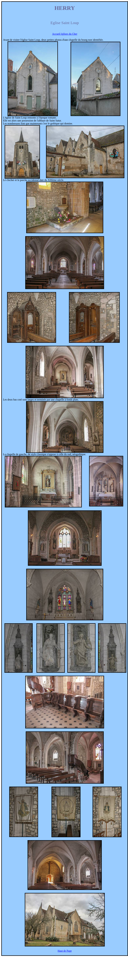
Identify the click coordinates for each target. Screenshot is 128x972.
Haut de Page (65, 950)
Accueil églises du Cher (64, 33)
